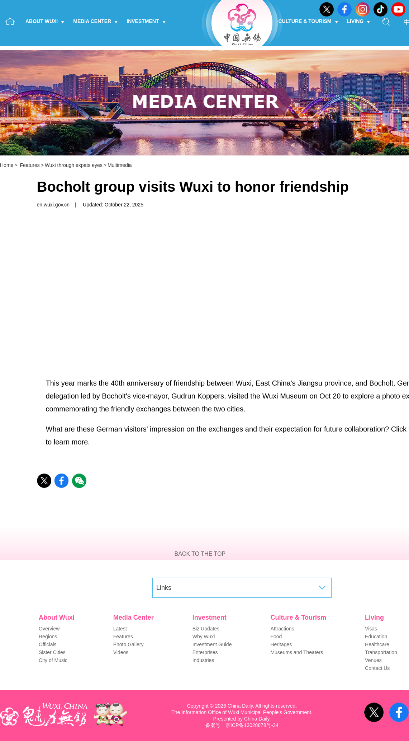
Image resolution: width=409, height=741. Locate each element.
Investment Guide (212, 644)
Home (6, 165)
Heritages (281, 644)
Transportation (381, 652)
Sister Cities (52, 652)
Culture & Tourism (308, 21)
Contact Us (377, 668)
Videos (121, 652)
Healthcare (377, 644)
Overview (49, 629)
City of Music (53, 660)
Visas (371, 629)
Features (29, 165)
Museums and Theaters (296, 652)
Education (376, 636)
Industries (203, 660)
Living (358, 21)
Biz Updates (205, 629)
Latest (120, 629)
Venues (373, 660)
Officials (48, 644)
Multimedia (120, 165)
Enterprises (205, 652)
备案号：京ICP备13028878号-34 (242, 725)
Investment (146, 21)
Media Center (95, 21)
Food (276, 636)
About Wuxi (44, 21)
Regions (48, 636)
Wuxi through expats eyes (74, 165)
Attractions (282, 629)
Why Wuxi (203, 636)
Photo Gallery (128, 644)
